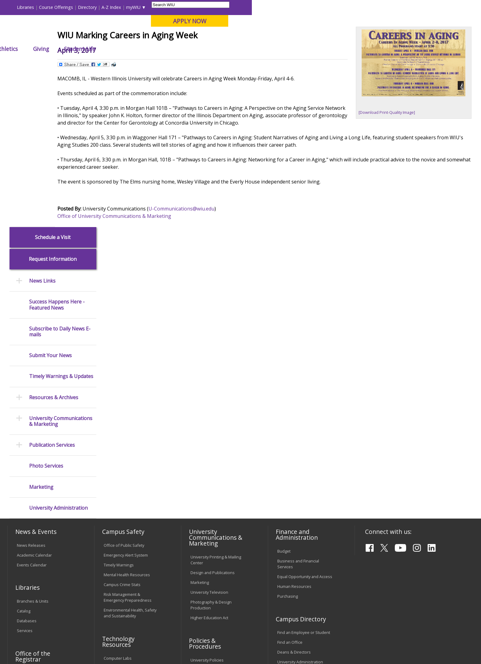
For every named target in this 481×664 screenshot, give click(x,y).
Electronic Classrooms (124, 512)
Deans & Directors (294, 497)
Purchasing (287, 441)
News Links (42, 126)
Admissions (135, 48)
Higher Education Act (209, 462)
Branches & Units (32, 446)
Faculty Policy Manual (209, 524)
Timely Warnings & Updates (61, 221)
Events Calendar (32, 409)
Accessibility (32, 614)
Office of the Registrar (32, 501)
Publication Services (52, 290)
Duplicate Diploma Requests (43, 527)
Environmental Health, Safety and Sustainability (130, 457)
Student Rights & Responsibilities (205, 563)
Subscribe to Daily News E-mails (59, 176)
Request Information (53, 104)
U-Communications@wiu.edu (225, 261)
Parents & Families (28, 7)
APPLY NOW (419, 21)
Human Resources (294, 431)
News (139, 63)
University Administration (58, 353)
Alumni (175, 48)
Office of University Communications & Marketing (158, 268)
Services (25, 475)
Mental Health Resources (127, 419)
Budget (284, 396)
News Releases (31, 390)
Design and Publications (212, 417)
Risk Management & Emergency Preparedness (128, 442)
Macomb (121, 36)
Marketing (41, 332)
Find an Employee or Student (303, 477)
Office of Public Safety (124, 390)
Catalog (23, 456)
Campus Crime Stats (122, 429)
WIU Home (117, 63)
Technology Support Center (129, 532)
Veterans (139, 614)
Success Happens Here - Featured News (57, 150)
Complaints (200, 575)
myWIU (362, 7)
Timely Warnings (119, 409)
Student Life (308, 48)
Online (177, 36)
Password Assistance (123, 522)
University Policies (207, 505)
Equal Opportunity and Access (304, 421)
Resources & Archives (53, 242)
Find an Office (289, 487)
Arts (204, 48)
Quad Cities (150, 36)
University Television (209, 437)
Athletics (236, 48)
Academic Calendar (34, 400)
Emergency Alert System (126, 400)
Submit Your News (50, 200)
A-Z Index (340, 7)
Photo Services (46, 311)
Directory (316, 7)
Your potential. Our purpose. (71, 36)
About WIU (51, 48)
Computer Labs (118, 503)
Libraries (254, 7)
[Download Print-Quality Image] (387, 157)
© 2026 (25, 642)
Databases (27, 466)
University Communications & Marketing (60, 266)
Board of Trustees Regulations (218, 515)
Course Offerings (285, 7)
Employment (67, 614)
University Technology (124, 542)
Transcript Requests (35, 517)
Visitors (59, 7)
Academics (93, 48)
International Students (94, 7)
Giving (270, 48)
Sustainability (105, 614)
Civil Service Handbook (211, 550)
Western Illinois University (99, 26)
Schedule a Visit (53, 82)
